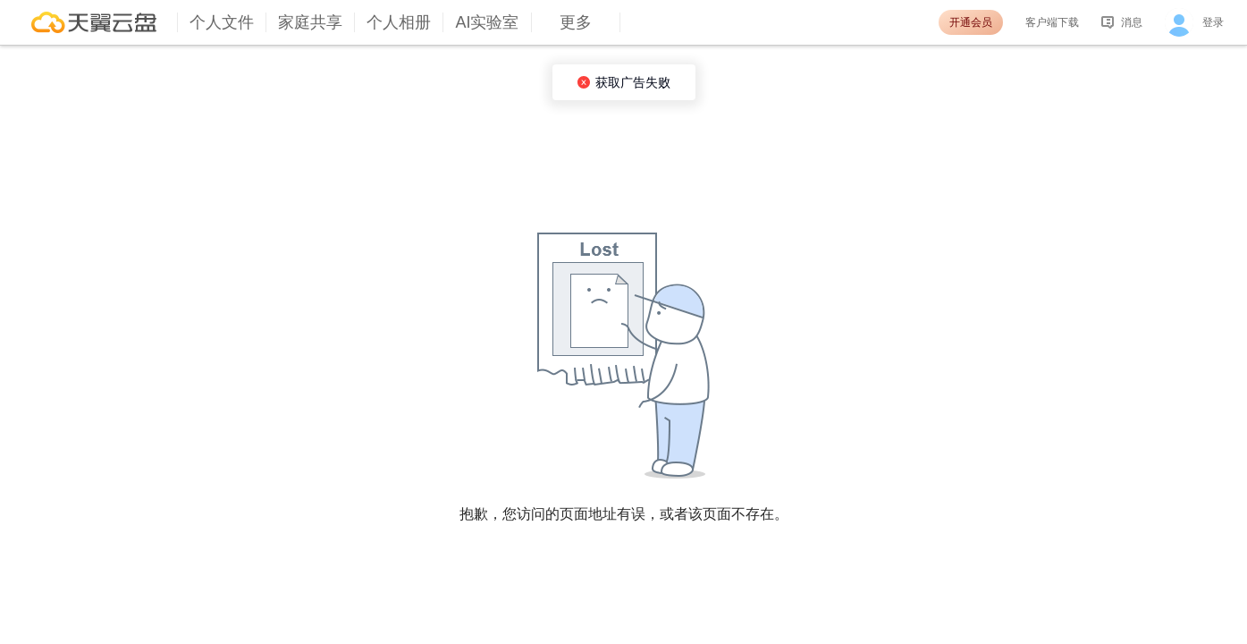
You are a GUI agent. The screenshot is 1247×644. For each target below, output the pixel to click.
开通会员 (970, 22)
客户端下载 (1052, 22)
